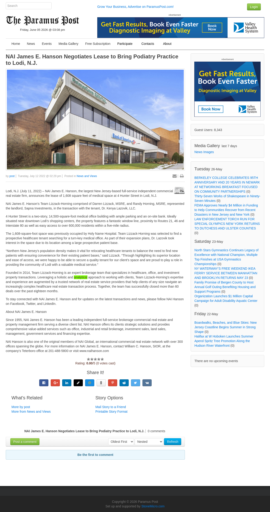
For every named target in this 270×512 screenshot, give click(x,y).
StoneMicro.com (152, 506)
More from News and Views (31, 411)
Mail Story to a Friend (110, 407)
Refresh (172, 441)
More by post (20, 407)
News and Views (87, 176)
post (12, 176)
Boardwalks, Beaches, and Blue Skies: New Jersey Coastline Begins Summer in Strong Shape (225, 327)
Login (254, 7)
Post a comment (24, 441)
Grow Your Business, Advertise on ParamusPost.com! (135, 7)
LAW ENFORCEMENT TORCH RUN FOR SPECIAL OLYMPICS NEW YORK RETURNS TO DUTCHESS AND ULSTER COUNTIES (227, 223)
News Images (204, 152)
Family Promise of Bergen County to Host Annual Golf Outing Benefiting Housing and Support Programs (225, 286)
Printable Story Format (111, 411)
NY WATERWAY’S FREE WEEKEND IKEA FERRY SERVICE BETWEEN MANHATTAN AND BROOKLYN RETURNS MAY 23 (225, 273)
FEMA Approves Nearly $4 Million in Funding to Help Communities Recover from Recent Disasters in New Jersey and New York (226, 209)
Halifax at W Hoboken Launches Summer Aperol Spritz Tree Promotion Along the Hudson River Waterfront (223, 341)
